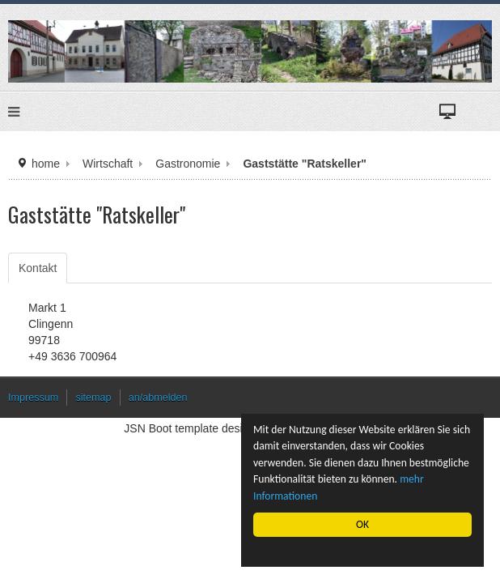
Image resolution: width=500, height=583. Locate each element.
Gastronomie (187, 163)
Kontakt (38, 268)
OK (362, 524)
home (46, 163)
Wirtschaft (108, 163)
